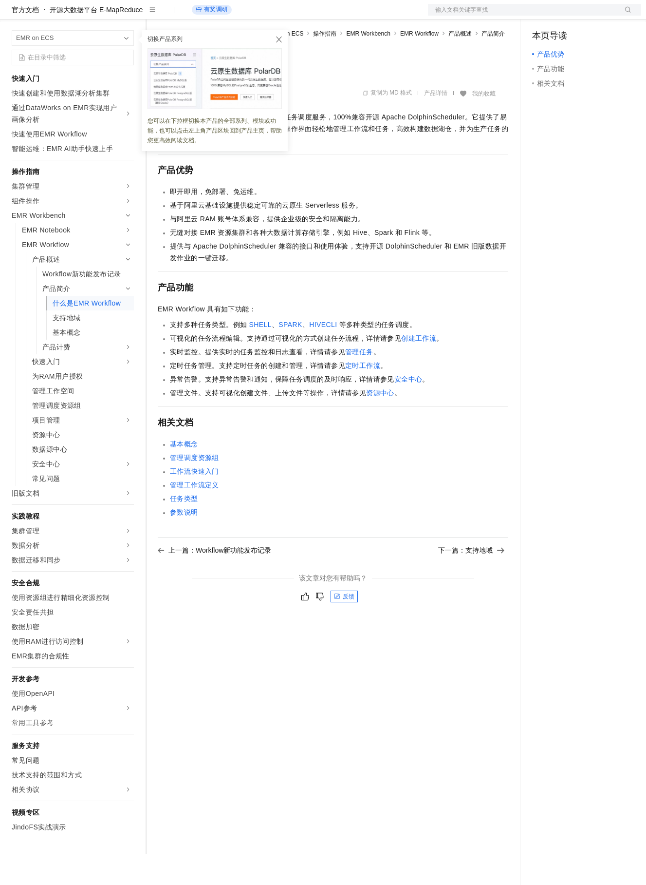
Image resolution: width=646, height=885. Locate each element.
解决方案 (156, 15)
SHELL (260, 356)
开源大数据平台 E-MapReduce (96, 41)
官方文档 (25, 41)
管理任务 (359, 383)
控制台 (566, 15)
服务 (287, 15)
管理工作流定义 (194, 516)
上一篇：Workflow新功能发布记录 (214, 581)
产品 (126, 15)
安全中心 (408, 410)
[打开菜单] (15, 15)
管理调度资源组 (194, 489)
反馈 (344, 627)
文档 (522, 15)
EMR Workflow (419, 64)
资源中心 (380, 424)
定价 (210, 15)
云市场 (237, 15)
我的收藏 (484, 124)
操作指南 (324, 64)
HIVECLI (323, 356)
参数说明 (184, 543)
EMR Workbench (368, 64)
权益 (187, 15)
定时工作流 (362, 397)
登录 (625, 15)
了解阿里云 (321, 15)
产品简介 (493, 64)
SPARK (290, 356)
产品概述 (460, 64)
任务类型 (184, 530)
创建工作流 (418, 369)
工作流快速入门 (194, 502)
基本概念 (184, 475)
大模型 (100, 15)
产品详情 (435, 124)
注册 (589, 15)
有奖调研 (212, 40)
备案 (543, 15)
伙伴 (264, 15)
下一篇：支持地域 (471, 581)
